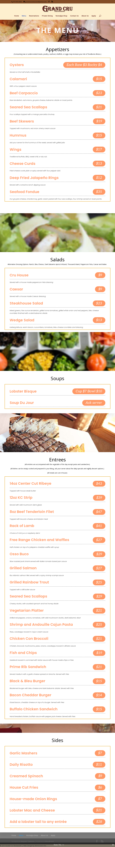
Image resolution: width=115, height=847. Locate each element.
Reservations (34, 16)
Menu (24, 16)
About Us (85, 16)
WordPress (49, 841)
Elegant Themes (27, 841)
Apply (94, 16)
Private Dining (47, 16)
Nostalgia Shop (61, 16)
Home (16, 16)
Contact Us (74, 16)
